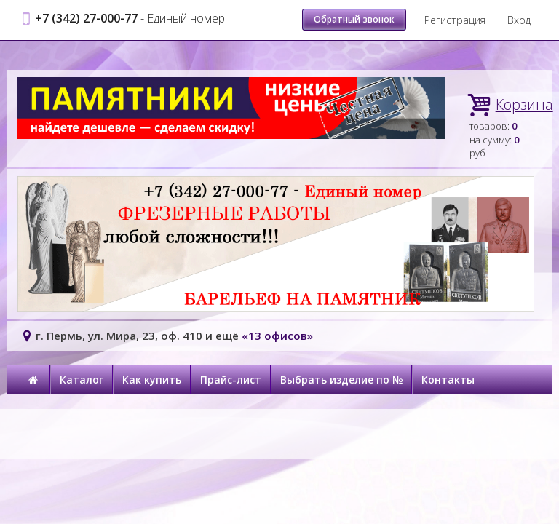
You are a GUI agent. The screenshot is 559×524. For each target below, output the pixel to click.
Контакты (448, 379)
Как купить (151, 379)
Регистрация (454, 20)
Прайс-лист (230, 379)
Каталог (81, 379)
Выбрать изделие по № (341, 379)
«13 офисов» (277, 335)
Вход (519, 20)
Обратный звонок (354, 19)
